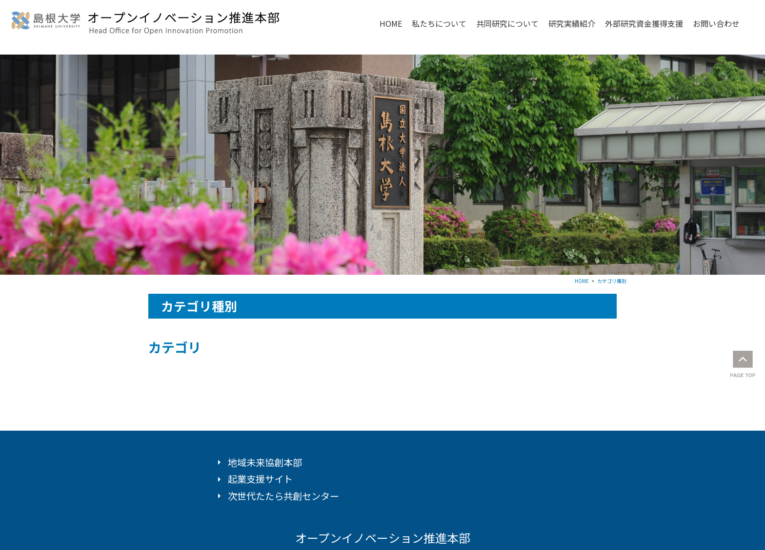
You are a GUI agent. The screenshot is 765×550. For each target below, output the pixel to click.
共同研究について (507, 23)
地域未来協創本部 (265, 462)
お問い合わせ (716, 23)
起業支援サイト (260, 479)
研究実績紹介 (571, 23)
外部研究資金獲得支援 (644, 23)
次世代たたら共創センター (283, 496)
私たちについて (439, 23)
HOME (391, 23)
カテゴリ (174, 347)
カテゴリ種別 (611, 280)
